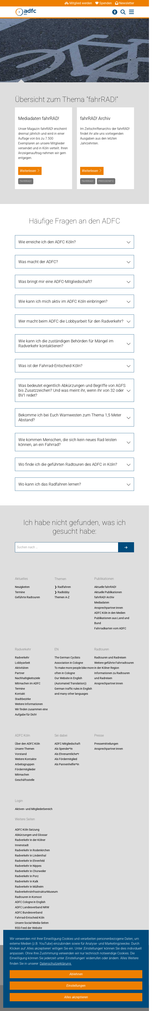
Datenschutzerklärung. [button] (56, 963)
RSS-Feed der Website (28, 928)
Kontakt (20, 694)
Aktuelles (21, 579)
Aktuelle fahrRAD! (105, 587)
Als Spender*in (64, 748)
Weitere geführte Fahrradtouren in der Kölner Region (114, 665)
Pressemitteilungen (106, 743)
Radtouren (101, 649)
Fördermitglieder (25, 769)
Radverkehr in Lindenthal (30, 855)
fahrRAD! (26, 181)
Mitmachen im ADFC (27, 683)
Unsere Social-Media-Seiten (32, 922)
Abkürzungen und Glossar (31, 834)
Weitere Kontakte (25, 759)
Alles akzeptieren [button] (76, 997)
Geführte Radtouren (27, 597)
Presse (99, 735)
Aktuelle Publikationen (108, 592)
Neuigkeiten (22, 587)
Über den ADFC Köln (27, 743)
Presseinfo (106, 181)
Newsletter (124, 3)
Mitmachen (22, 774)
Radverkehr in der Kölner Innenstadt (30, 842)
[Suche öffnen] (123, 12)
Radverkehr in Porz (27, 876)
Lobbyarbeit (22, 662)
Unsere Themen (24, 748)
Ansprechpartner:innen (108, 607)
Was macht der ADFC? (38, 261)
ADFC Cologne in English (30, 902)
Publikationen (104, 579)
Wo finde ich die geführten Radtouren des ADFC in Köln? (67, 464)
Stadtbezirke (23, 699)
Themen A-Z (62, 597)
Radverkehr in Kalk (26, 881)
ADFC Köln (22, 735)
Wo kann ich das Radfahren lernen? (49, 484)
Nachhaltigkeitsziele (27, 678)
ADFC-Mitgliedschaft (67, 743)
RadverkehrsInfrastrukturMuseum (36, 891)
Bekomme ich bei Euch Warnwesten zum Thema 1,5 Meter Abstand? (69, 417)
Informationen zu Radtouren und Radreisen (112, 675)
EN (57, 649)
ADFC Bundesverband (28, 912)
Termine (20, 592)
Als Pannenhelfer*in (67, 764)
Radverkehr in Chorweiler (30, 871)
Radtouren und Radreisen (110, 657)
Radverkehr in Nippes (28, 866)
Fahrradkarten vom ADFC (110, 628)
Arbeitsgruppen (24, 764)
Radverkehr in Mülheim (29, 886)
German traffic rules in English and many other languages (73, 691)
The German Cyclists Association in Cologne (69, 660)
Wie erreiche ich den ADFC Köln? (47, 241)
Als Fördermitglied (66, 759)
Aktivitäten (21, 668)
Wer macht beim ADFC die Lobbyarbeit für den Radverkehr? (70, 321)
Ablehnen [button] (76, 974)
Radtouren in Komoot (28, 897)
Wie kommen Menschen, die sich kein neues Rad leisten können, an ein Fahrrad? (67, 442)
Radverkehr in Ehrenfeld (30, 860)
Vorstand (21, 754)
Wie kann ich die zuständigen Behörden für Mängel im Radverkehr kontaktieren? (65, 343)
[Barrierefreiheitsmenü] (114, 12)
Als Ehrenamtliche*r (67, 754)
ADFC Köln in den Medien (109, 613)
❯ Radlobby (62, 592)
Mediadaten (101, 602)
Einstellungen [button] (76, 986)
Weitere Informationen (29, 704)
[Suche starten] (126, 547)
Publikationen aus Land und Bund (111, 620)
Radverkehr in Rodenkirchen (32, 850)
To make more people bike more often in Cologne (74, 670)
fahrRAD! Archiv (104, 597)
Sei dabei (61, 735)
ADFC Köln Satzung (27, 829)
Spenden (103, 3)
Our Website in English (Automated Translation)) (70, 681)
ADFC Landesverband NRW (32, 907)
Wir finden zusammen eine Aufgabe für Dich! (31, 712)
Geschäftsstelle (24, 779)
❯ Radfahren (63, 587)
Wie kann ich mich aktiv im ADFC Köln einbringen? (62, 301)
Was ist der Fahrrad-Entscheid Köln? (50, 365)
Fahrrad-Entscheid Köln (29, 917)
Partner (19, 673)
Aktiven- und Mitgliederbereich (33, 809)
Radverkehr (23, 649)
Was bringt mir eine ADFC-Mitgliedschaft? (55, 281)
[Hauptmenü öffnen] (131, 12)
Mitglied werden (78, 3)
